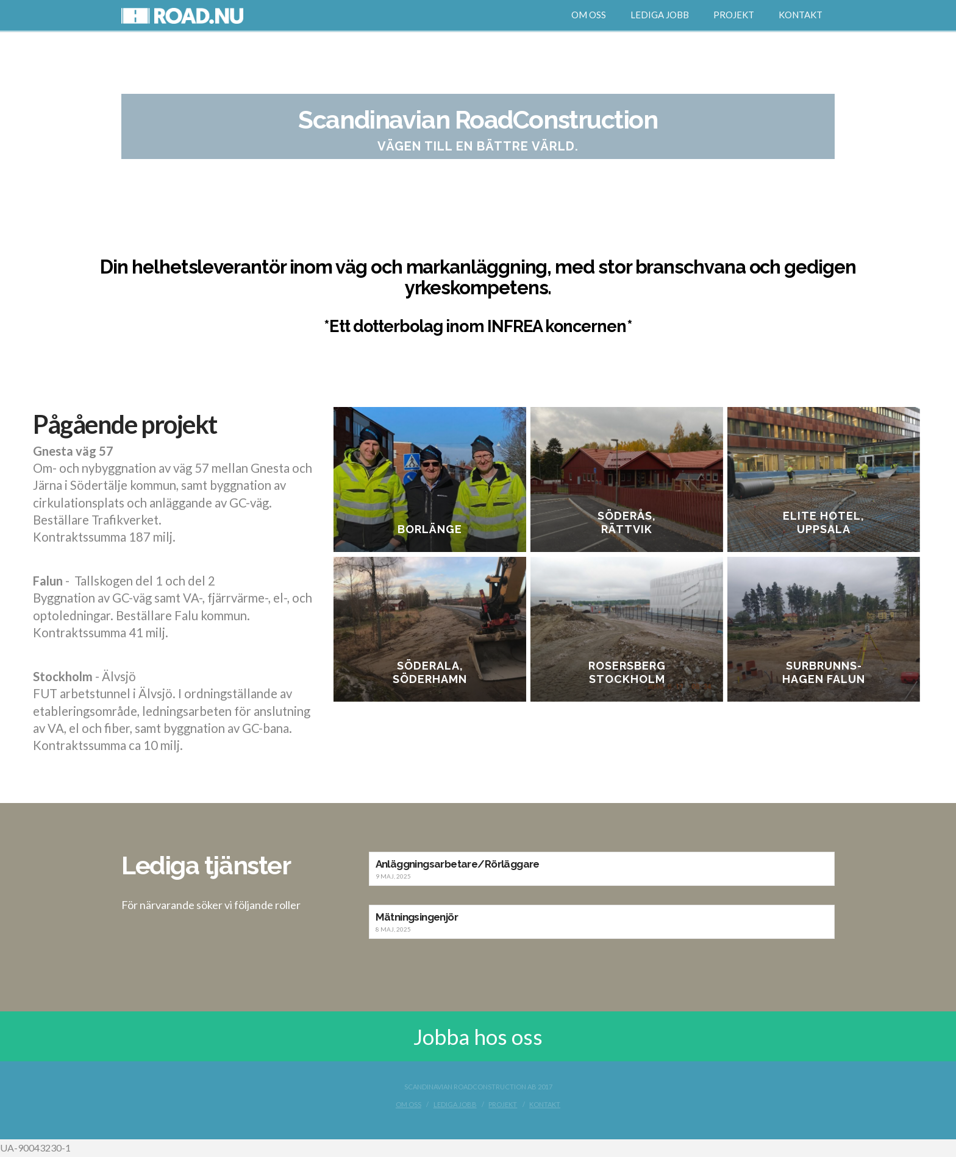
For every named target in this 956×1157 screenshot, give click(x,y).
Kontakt (544, 1104)
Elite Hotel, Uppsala (827, 522)
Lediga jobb (455, 1104)
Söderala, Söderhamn (430, 673)
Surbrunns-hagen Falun (827, 673)
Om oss (408, 1104)
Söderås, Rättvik (628, 522)
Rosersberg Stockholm (629, 673)
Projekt (502, 1104)
